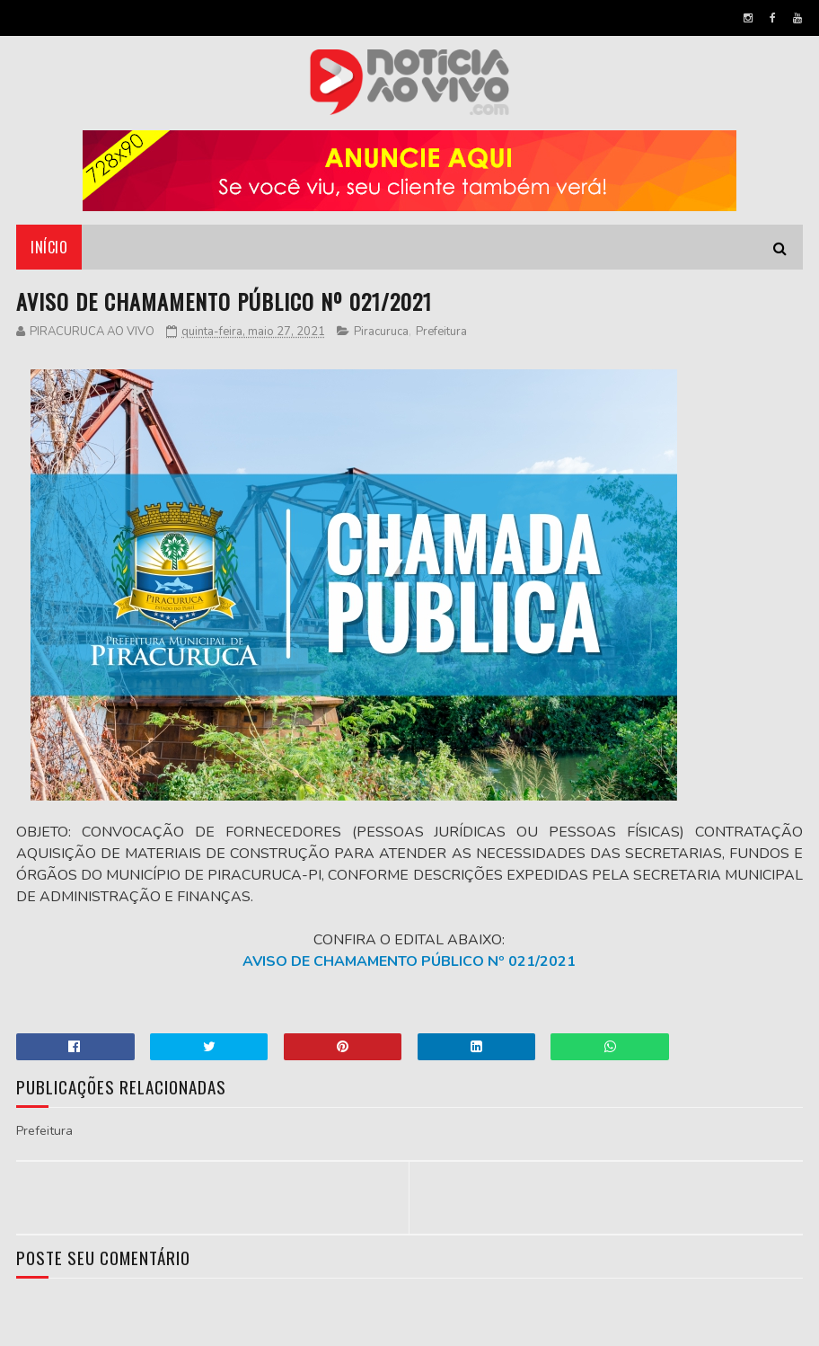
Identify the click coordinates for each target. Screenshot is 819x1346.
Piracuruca (381, 331)
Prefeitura (441, 331)
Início (49, 247)
